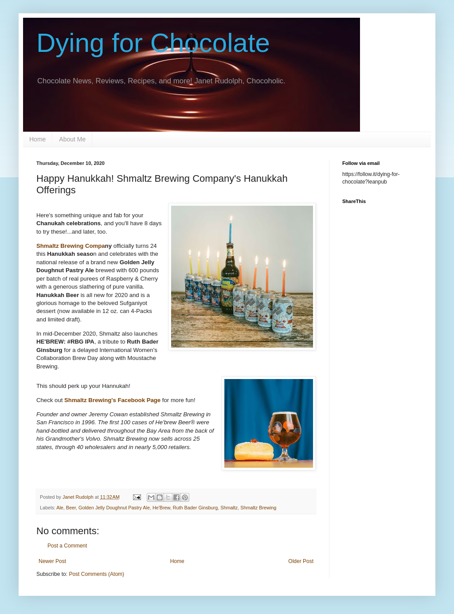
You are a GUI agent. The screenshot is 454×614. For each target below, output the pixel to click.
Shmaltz (229, 507)
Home (37, 139)
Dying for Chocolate (153, 43)
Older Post (300, 561)
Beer (71, 507)
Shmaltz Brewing (258, 507)
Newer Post (52, 561)
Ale (59, 507)
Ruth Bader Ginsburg (195, 507)
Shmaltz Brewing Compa (70, 245)
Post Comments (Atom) (96, 574)
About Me (72, 139)
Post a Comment (67, 546)
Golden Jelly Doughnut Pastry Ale (114, 507)
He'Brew (161, 507)
